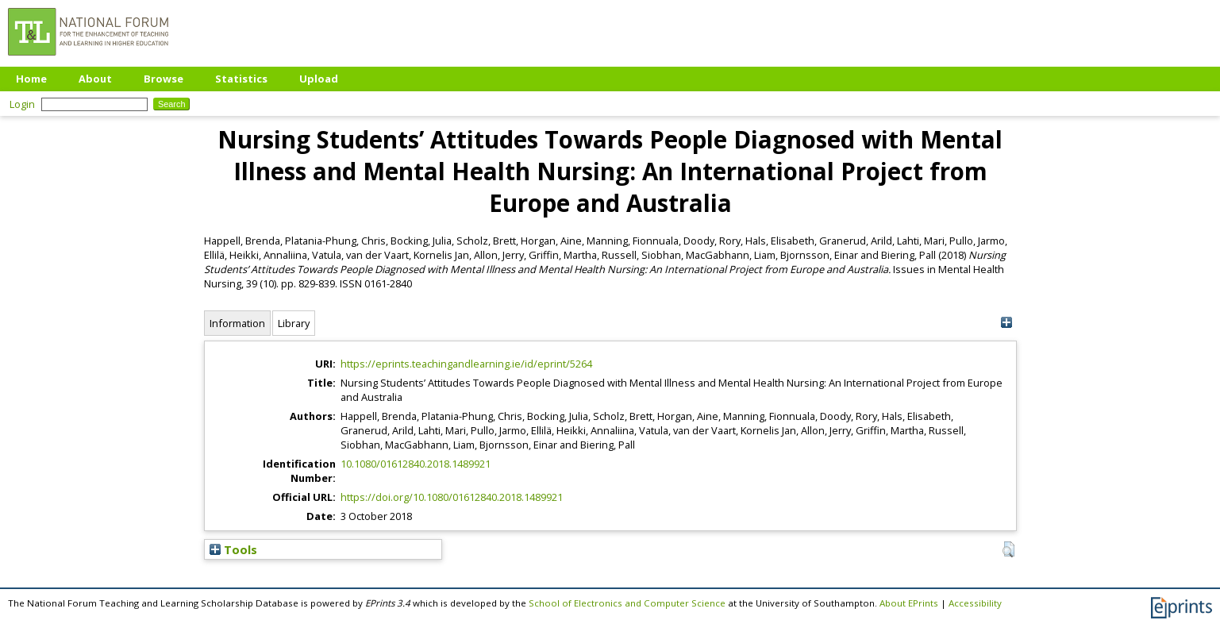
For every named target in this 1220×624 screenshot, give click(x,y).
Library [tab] (294, 323)
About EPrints (908, 603)
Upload (318, 78)
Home (31, 78)
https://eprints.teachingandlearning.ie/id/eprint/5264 (466, 363)
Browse (163, 78)
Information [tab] (237, 323)
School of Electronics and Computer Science (627, 603)
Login (22, 104)
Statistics (241, 78)
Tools (233, 549)
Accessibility (975, 603)
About (95, 78)
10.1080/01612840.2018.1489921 (416, 463)
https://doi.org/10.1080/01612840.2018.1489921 (452, 497)
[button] (1008, 549)
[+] (1007, 323)
